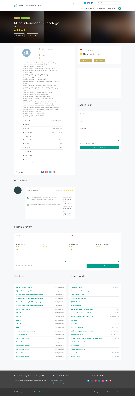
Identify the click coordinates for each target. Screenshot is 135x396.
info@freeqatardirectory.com (58, 383)
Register (80, 3)
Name (82, 114)
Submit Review (102, 266)
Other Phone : (42, 132)
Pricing (96, 392)
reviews (96, 54)
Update (99, 60)
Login (73, 3)
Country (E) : (42, 136)
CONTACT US (90, 8)
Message (83, 129)
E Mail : (25, 159)
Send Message (99, 147)
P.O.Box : (42, 128)
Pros (17, 250)
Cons (70, 250)
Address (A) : (27, 155)
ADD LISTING (111, 8)
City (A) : (42, 147)
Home (88, 392)
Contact (119, 392)
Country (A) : (42, 140)
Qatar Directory (40, 392)
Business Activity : (28, 163)
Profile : (40, 90)
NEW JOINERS (101, 8)
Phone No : (42, 121)
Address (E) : (27, 151)
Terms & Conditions (107, 392)
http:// (43, 55)
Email (82, 121)
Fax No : (25, 124)
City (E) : (42, 144)
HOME (81, 8)
